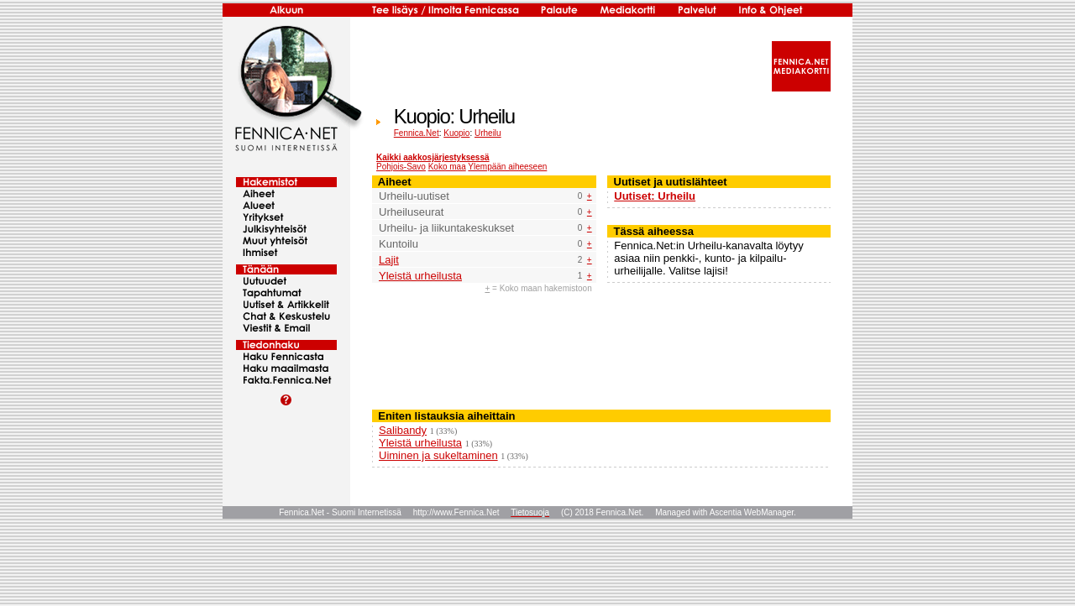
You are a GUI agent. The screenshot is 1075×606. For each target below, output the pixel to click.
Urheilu (488, 133)
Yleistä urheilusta (420, 275)
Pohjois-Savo (401, 166)
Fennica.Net (416, 133)
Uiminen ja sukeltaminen (438, 455)
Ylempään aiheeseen (507, 166)
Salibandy (403, 430)
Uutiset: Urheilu (654, 196)
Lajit (389, 259)
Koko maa (447, 166)
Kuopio (456, 133)
